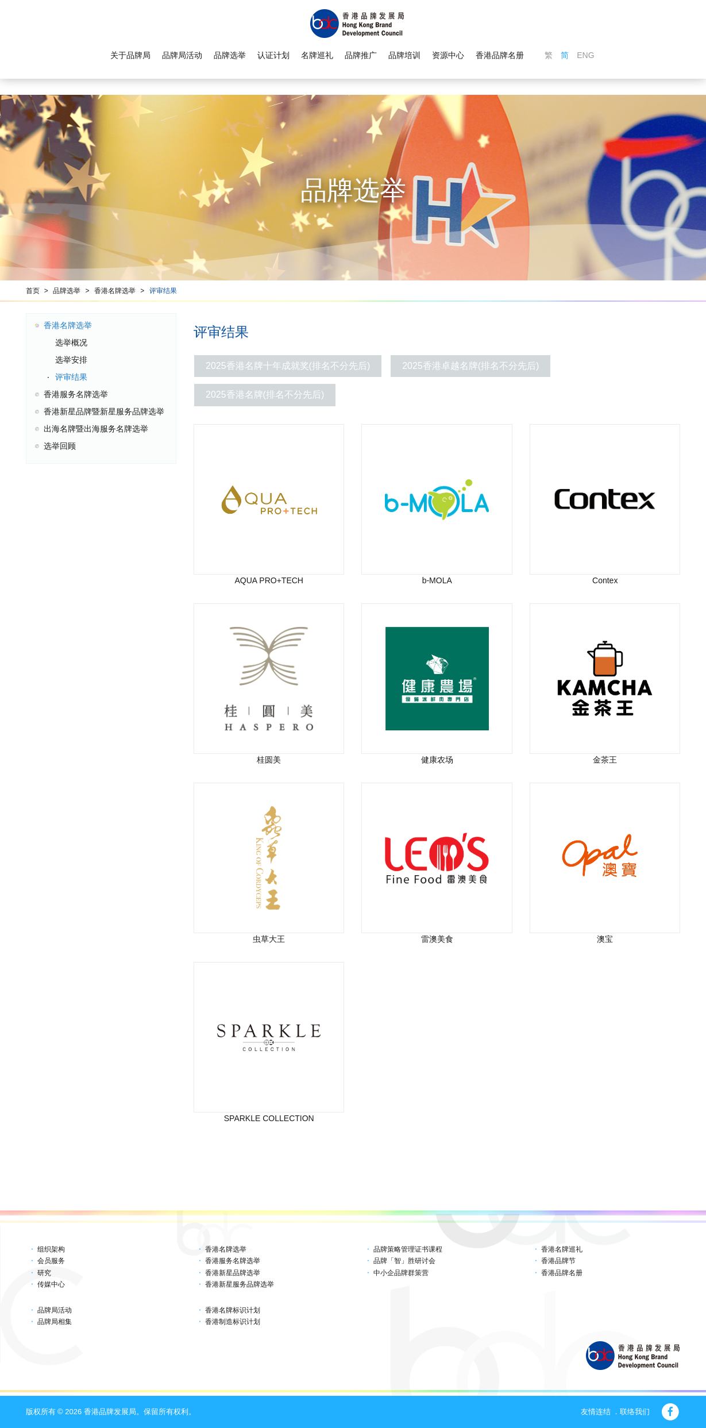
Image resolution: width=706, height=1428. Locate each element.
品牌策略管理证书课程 (407, 1249)
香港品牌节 (558, 1261)
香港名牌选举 (115, 291)
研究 (44, 1273)
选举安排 (71, 359)
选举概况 (71, 342)
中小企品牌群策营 (401, 1273)
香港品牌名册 (500, 55)
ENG (585, 55)
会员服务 (51, 1261)
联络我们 (635, 1411)
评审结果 (163, 291)
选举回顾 (60, 446)
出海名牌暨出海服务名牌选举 (96, 428)
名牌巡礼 (317, 55)
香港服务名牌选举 (76, 394)
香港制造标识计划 (232, 1322)
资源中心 (448, 55)
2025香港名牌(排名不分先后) (265, 394)
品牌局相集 (54, 1322)
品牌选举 (230, 55)
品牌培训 (404, 55)
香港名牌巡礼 (561, 1249)
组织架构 (51, 1249)
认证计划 (273, 55)
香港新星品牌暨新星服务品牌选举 (104, 411)
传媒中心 (51, 1284)
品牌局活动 (182, 55)
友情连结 (596, 1411)
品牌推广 (361, 55)
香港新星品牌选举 (232, 1273)
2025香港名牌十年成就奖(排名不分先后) (288, 366)
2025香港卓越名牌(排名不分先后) (470, 366)
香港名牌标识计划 (232, 1310)
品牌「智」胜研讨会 (404, 1261)
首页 (33, 291)
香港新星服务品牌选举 (239, 1284)
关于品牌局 (130, 55)
